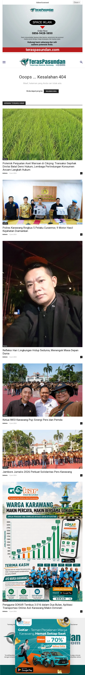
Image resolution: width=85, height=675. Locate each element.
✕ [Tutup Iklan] (66, 619)
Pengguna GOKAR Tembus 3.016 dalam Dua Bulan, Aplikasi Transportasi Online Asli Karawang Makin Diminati (37, 606)
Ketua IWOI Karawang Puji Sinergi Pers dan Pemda (32, 419)
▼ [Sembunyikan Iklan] (19, 619)
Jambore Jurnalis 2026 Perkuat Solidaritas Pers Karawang (37, 471)
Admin (5, 173)
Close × (77, 2)
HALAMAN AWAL (51, 91)
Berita (5, 159)
